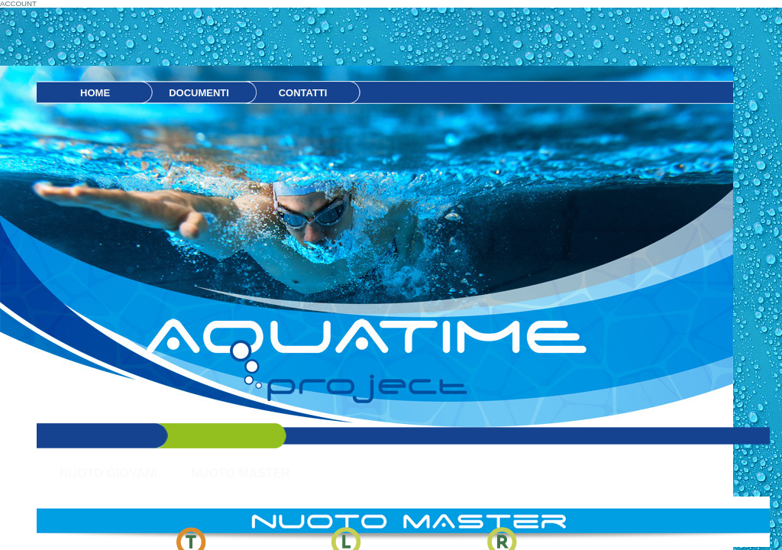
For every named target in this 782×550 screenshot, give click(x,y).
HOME (95, 93)
